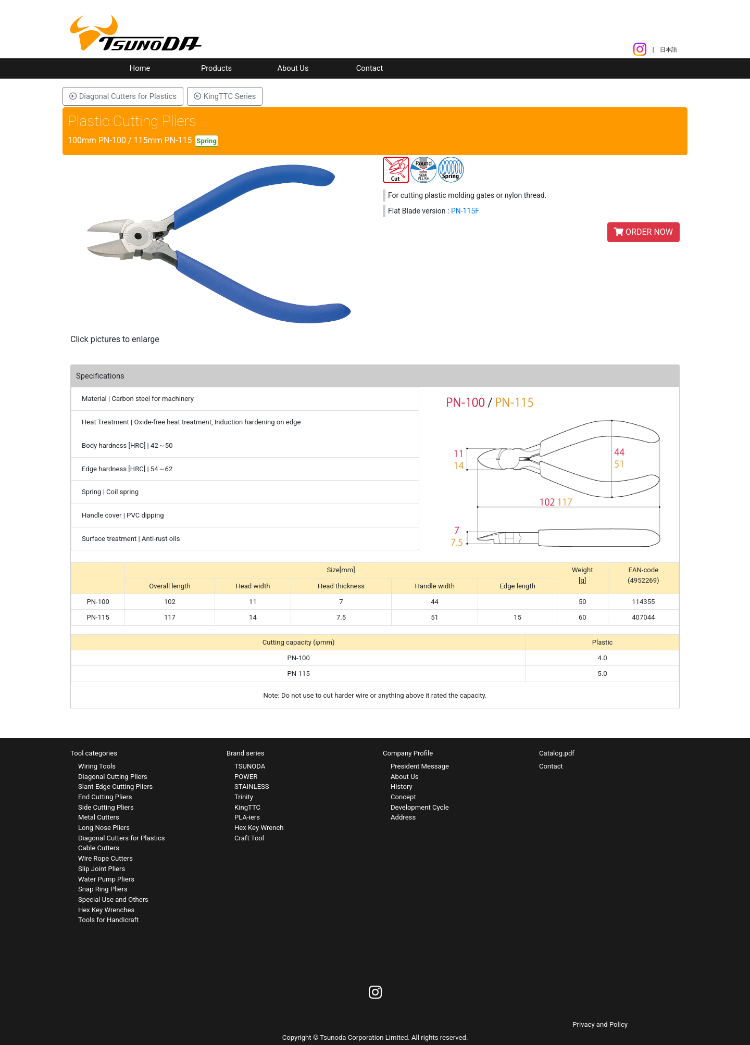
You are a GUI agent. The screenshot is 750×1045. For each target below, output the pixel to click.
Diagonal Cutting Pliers (112, 776)
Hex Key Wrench (259, 828)
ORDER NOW (643, 232)
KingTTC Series (225, 96)
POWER (245, 776)
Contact (369, 68)
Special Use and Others (113, 899)
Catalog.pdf (556, 753)
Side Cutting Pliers (106, 807)
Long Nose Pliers (104, 828)
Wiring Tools (97, 766)
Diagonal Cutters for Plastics (123, 96)
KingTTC (247, 807)
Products (216, 68)
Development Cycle (420, 807)
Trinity (243, 797)
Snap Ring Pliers (103, 889)
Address (403, 817)
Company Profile (408, 753)
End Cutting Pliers (105, 797)
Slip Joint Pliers (101, 869)
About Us (292, 68)
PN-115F (465, 211)
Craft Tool (249, 838)
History (402, 786)
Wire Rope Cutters (105, 858)
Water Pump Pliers (106, 879)
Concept (403, 797)
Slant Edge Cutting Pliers (115, 786)
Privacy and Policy (600, 1024)
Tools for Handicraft (108, 920)
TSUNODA (249, 766)
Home (140, 68)
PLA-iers (247, 817)
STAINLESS (251, 786)
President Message (420, 766)
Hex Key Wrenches (106, 910)
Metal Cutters (98, 817)
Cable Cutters (98, 848)
